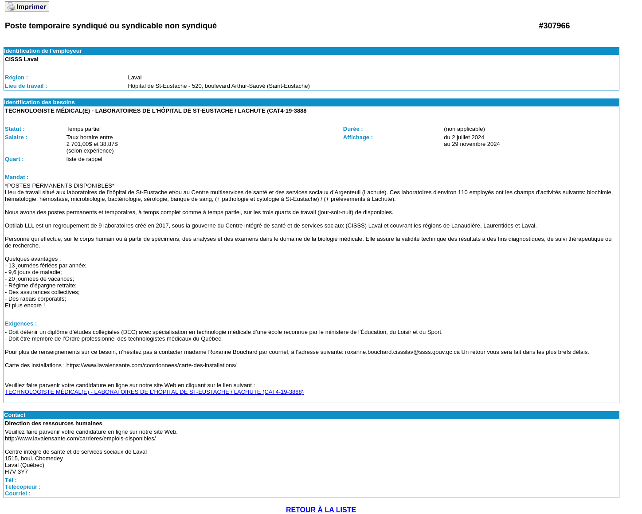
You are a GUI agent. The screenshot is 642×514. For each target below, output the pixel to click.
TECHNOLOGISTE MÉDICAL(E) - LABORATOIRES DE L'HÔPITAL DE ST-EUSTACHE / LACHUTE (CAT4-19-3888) (154, 391)
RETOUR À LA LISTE (321, 510)
